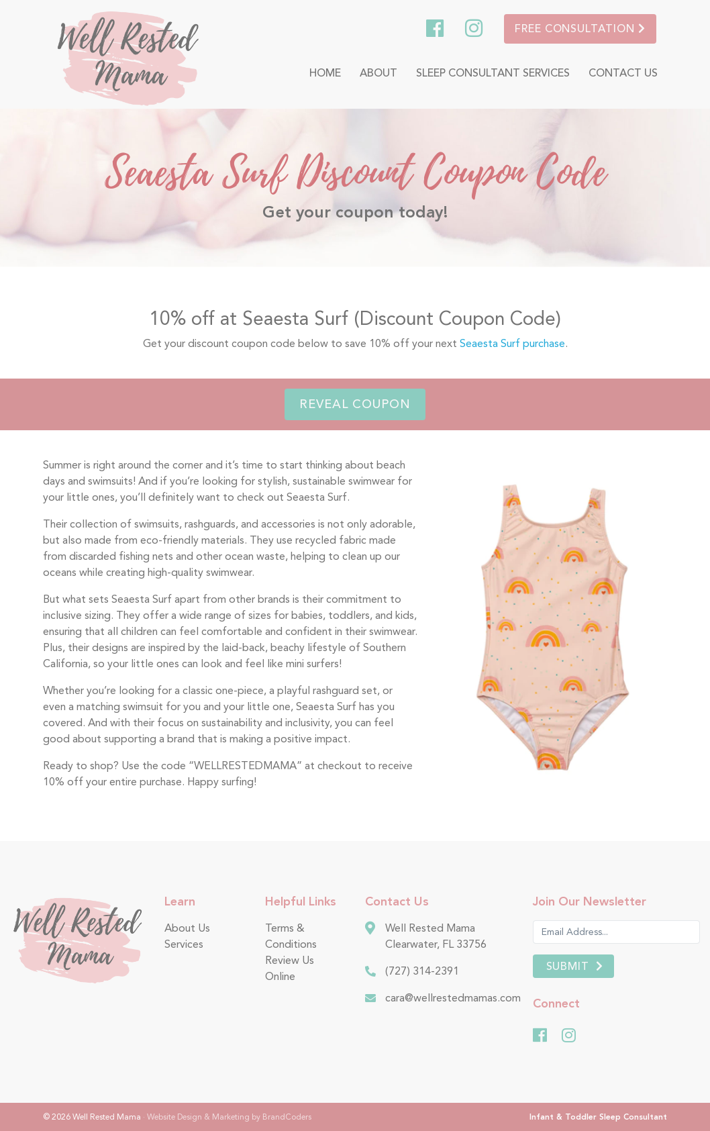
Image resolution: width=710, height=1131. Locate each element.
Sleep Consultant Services (493, 73)
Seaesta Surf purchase (512, 343)
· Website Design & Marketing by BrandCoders (227, 1117)
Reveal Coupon (355, 404)
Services (183, 944)
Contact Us (623, 73)
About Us (187, 928)
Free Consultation (580, 29)
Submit (568, 966)
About (378, 73)
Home (325, 73)
